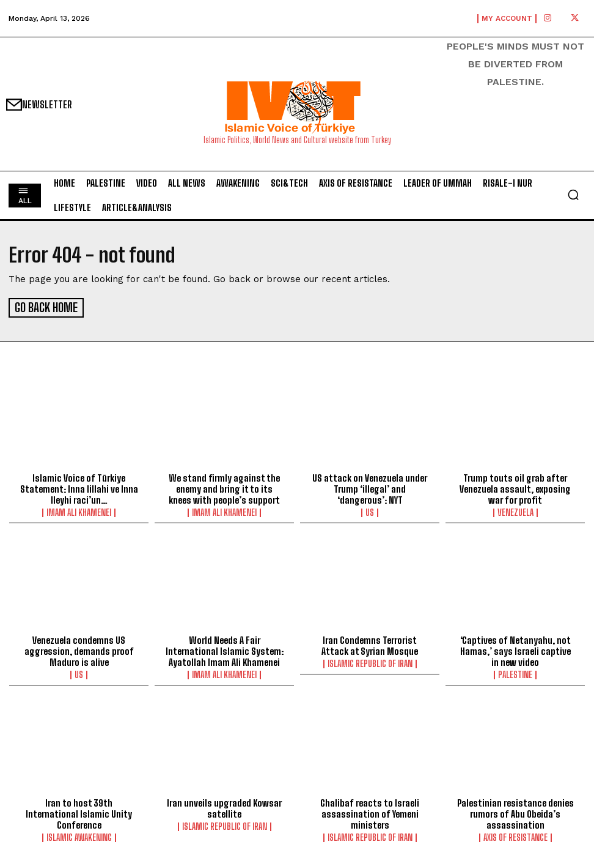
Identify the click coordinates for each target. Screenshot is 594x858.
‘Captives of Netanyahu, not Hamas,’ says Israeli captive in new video (515, 649)
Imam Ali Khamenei (78, 511)
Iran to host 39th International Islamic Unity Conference (79, 811)
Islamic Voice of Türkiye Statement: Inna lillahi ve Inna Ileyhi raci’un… (79, 487)
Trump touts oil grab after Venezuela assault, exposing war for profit (515, 487)
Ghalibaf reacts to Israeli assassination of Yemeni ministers (369, 811)
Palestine (515, 673)
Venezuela (515, 511)
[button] (573, 194)
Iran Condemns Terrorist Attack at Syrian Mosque (369, 644)
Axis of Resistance (515, 835)
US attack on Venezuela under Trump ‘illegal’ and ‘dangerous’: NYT (369, 487)
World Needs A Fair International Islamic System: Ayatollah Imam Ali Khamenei (225, 649)
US (369, 511)
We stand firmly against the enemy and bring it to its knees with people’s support (224, 487)
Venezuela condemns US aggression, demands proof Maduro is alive (79, 649)
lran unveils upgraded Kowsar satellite (224, 806)
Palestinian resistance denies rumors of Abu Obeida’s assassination (515, 811)
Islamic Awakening (79, 835)
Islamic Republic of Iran (370, 662)
